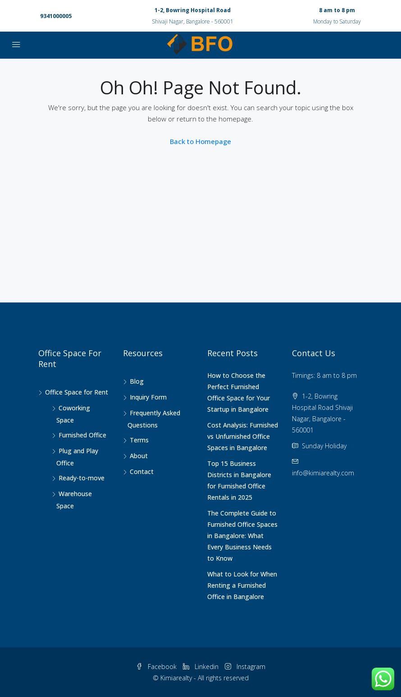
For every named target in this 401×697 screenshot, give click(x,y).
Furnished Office (82, 435)
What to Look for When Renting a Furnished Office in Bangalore (242, 585)
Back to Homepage (200, 141)
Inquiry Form (148, 397)
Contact (142, 471)
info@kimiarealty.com (323, 473)
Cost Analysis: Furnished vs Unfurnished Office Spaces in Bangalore (242, 436)
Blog (137, 381)
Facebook (157, 666)
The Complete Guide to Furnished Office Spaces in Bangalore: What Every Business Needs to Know (242, 535)
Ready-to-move (82, 478)
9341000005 (56, 16)
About (139, 455)
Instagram (245, 666)
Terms (139, 440)
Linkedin (201, 666)
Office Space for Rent (76, 392)
